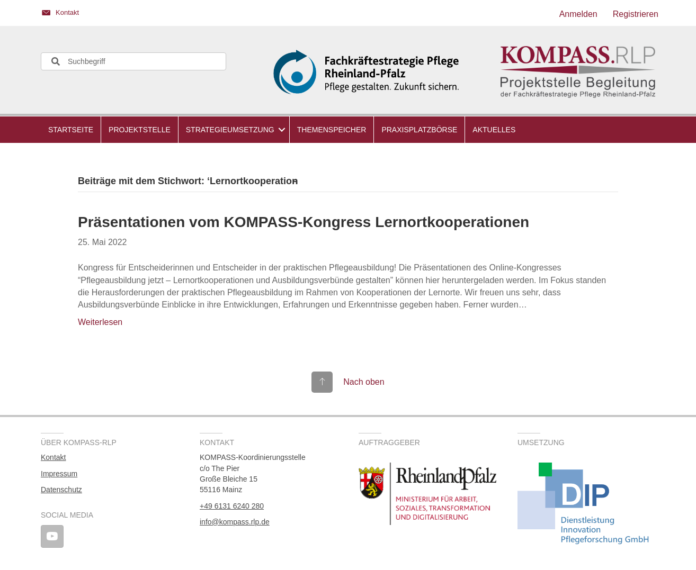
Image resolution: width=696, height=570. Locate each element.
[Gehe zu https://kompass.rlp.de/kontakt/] (189, 14)
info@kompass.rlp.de (235, 522)
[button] (281, 129)
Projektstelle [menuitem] (140, 129)
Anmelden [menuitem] (578, 14)
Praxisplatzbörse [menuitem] (419, 129)
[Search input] (133, 61)
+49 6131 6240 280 (232, 506)
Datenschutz (61, 489)
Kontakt (53, 457)
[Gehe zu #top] (347, 381)
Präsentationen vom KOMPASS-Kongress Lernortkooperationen (303, 222)
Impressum (59, 473)
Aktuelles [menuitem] (493, 129)
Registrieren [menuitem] (635, 14)
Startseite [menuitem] (70, 129)
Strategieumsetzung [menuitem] (230, 129)
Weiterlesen (100, 322)
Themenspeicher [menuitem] (332, 129)
